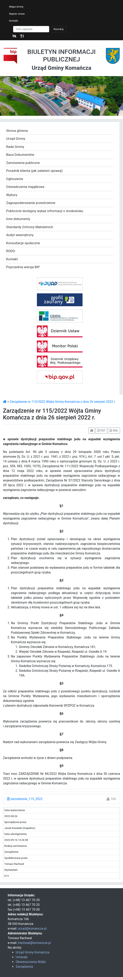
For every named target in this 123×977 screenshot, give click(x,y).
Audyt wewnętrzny (20, 235)
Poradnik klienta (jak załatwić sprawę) (34, 171)
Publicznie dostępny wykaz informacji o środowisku (44, 211)
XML (114, 430)
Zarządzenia (24, 966)
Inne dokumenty (18, 219)
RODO (10, 251)
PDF (101, 430)
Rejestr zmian (17, 13)
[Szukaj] (31, 29)
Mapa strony (16, 6)
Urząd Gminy (15, 139)
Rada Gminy (15, 147)
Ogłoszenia (14, 179)
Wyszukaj (58, 29)
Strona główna (17, 131)
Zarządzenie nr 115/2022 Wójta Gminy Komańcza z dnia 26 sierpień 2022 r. (62, 402)
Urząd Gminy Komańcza (32, 952)
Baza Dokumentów (20, 155)
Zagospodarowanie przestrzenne (30, 203)
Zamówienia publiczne (23, 163)
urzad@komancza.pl (32, 928)
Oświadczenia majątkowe (25, 187)
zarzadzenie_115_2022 (25, 799)
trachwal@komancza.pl (34, 943)
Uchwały (22, 957)
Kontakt (13, 20)
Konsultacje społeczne (23, 243)
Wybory (11, 195)
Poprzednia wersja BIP (23, 267)
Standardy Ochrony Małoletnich (29, 227)
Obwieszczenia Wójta (31, 962)
